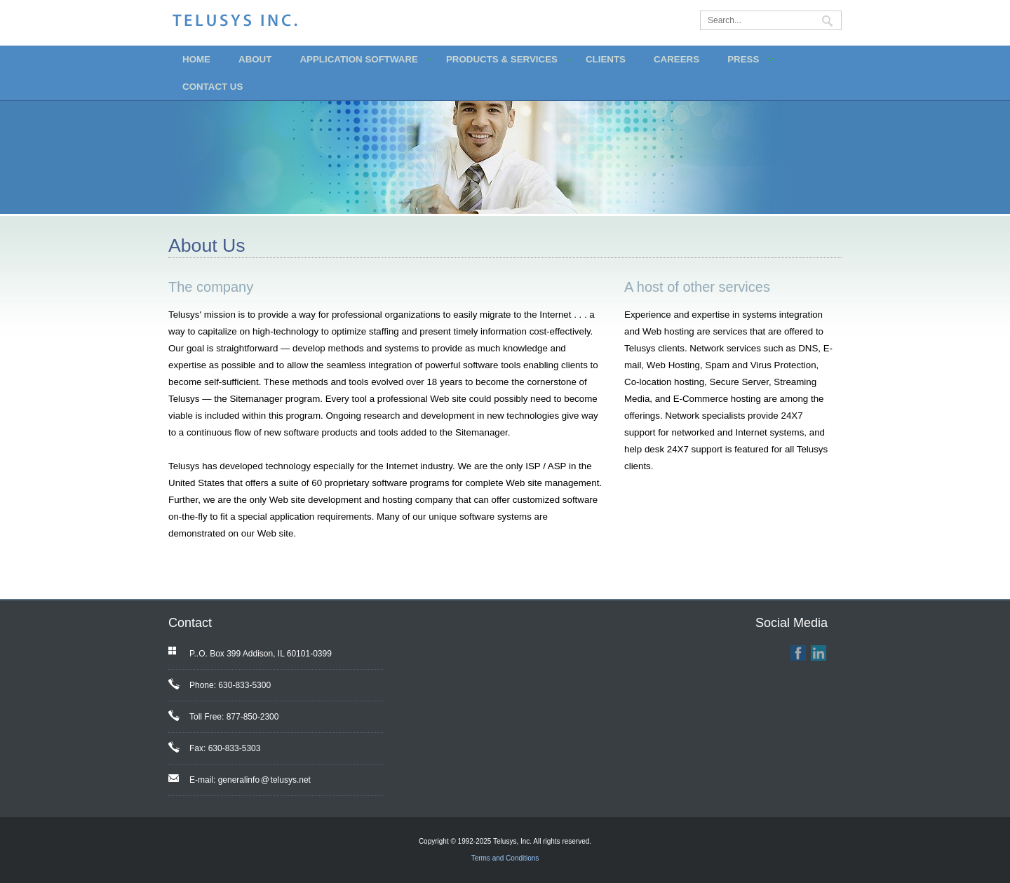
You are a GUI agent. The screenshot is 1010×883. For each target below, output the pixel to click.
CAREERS (676, 59)
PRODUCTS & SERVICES (502, 59)
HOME (196, 59)
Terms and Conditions (505, 858)
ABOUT (254, 59)
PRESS (743, 59)
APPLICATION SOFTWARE (358, 59)
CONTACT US (212, 86)
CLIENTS (606, 59)
